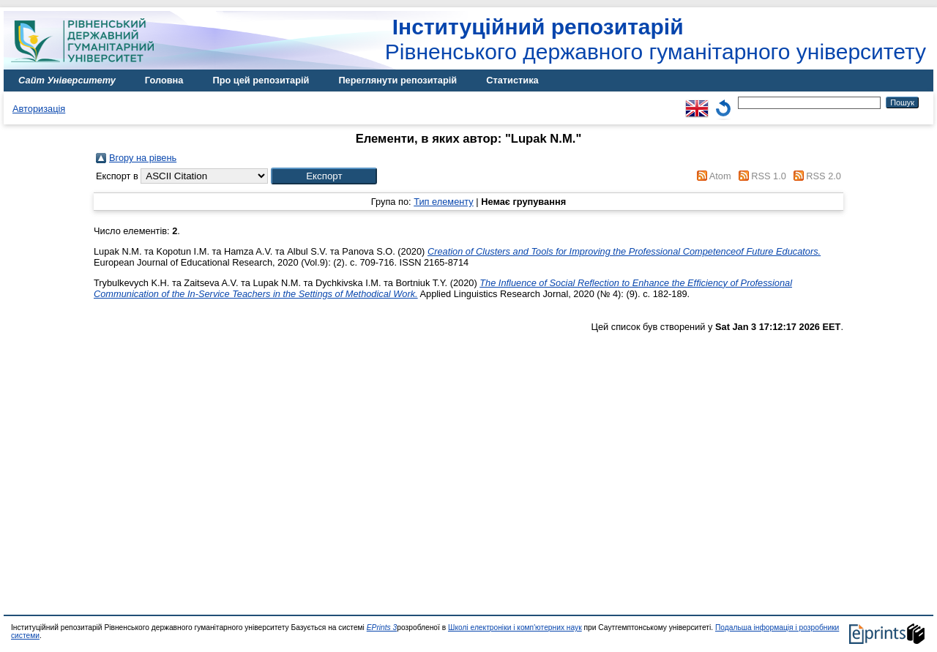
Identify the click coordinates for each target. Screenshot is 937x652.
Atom (720, 176)
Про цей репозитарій (260, 80)
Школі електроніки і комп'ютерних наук (515, 627)
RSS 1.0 (768, 176)
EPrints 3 (382, 627)
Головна (164, 80)
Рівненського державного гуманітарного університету (655, 39)
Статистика (512, 80)
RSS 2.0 (823, 176)
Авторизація (38, 108)
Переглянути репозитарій (397, 80)
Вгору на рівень (142, 157)
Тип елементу (444, 201)
